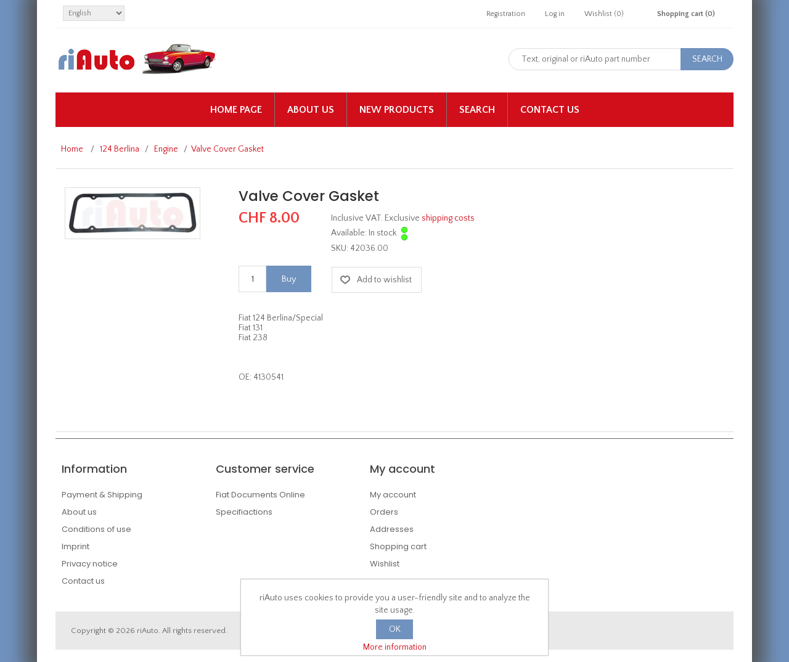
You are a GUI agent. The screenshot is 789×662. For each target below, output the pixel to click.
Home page (236, 109)
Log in (555, 14)
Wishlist (384, 564)
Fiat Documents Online (260, 495)
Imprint (75, 546)
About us (310, 109)
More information (395, 647)
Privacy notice (90, 564)
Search (477, 109)
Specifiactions (244, 512)
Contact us (549, 109)
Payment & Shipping (102, 495)
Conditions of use (96, 529)
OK (395, 629)
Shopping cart (398, 546)
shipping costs (448, 218)
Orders (384, 512)
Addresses (392, 529)
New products (396, 109)
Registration (505, 14)
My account (393, 495)
